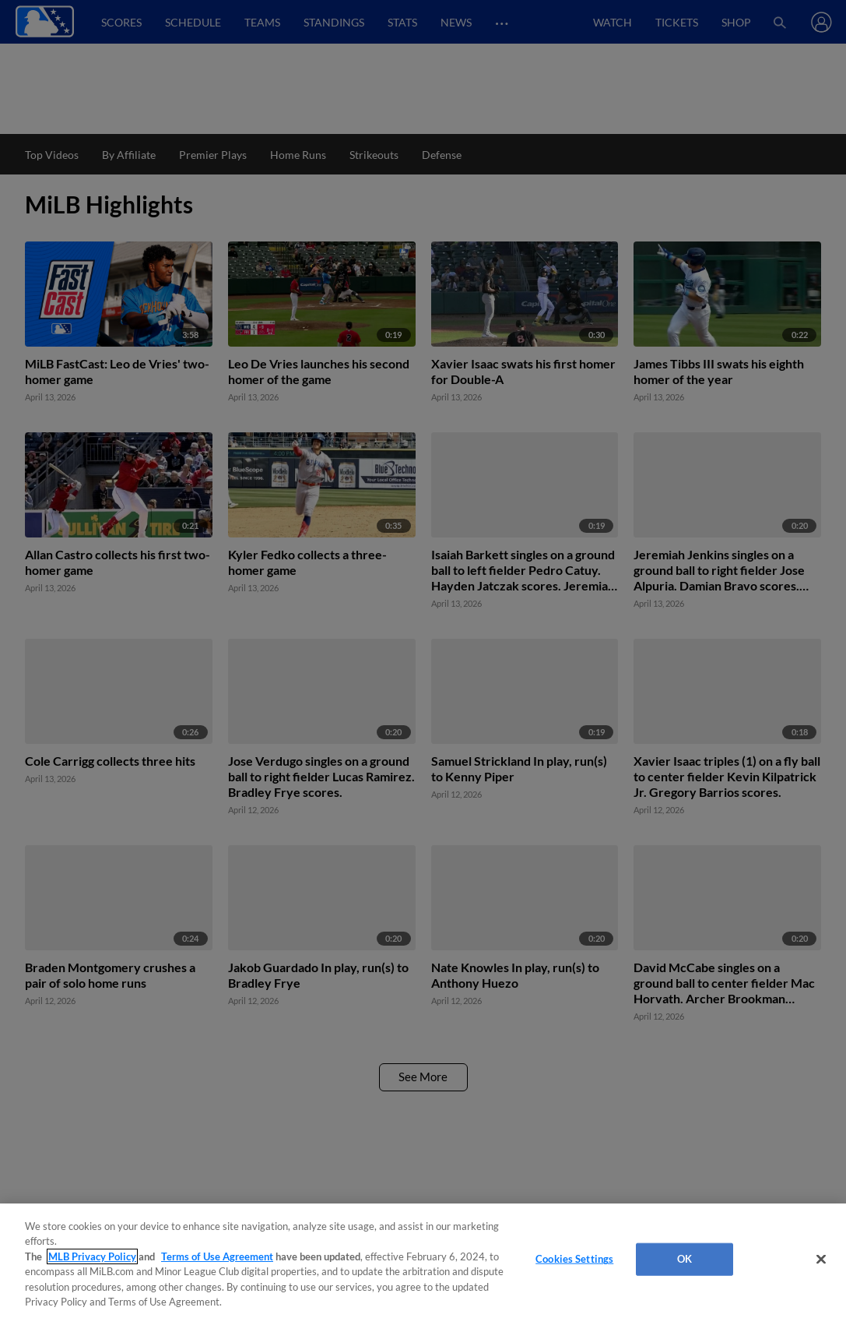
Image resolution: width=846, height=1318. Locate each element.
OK (684, 1259)
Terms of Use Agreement (217, 1256)
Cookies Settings (574, 1259)
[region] (423, 1260)
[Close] (821, 1259)
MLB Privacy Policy (92, 1256)
